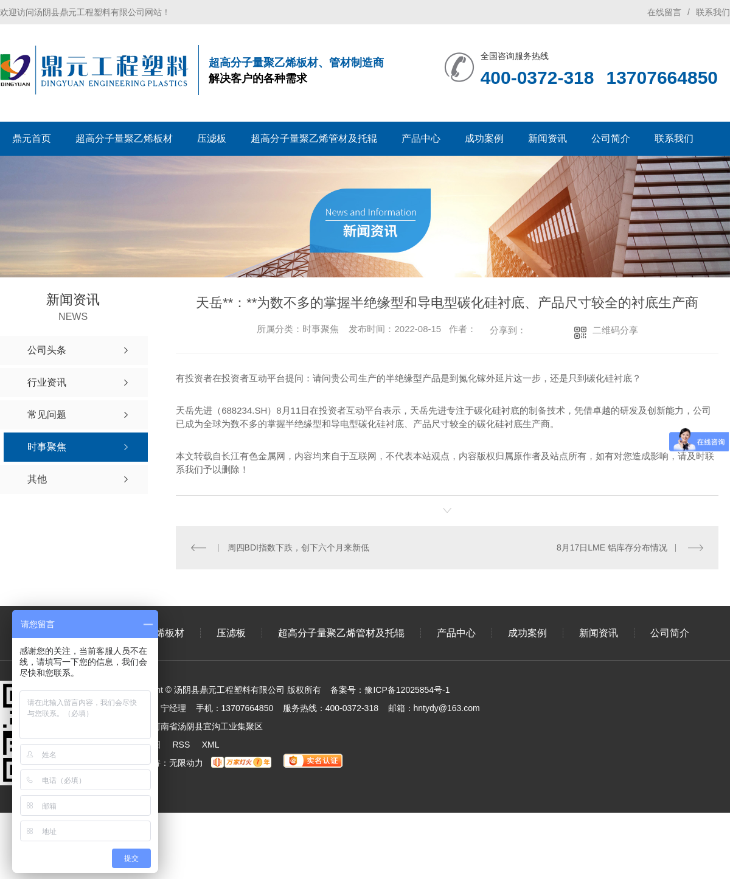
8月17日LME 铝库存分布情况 (612, 547)
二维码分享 (615, 330)
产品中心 (420, 138)
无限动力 (186, 762)
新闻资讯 (547, 138)
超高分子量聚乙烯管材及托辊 (314, 138)
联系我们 (713, 12)
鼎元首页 (31, 138)
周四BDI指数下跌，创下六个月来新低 (298, 547)
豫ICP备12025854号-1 (407, 689)
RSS (181, 744)
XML (211, 744)
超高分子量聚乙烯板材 (124, 138)
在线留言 (664, 12)
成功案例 (484, 138)
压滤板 (211, 138)
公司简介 (610, 138)
